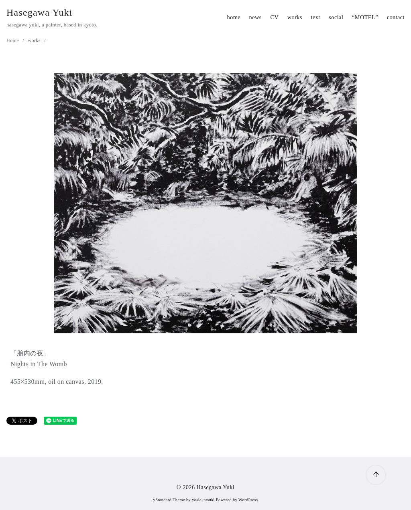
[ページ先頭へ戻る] (375, 475)
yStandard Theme (169, 500)
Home (13, 40)
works (294, 17)
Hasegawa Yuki (39, 12)
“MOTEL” (365, 17)
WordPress (248, 500)
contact (396, 17)
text (315, 17)
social (336, 17)
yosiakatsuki (203, 500)
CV (274, 17)
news (255, 17)
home (233, 17)
